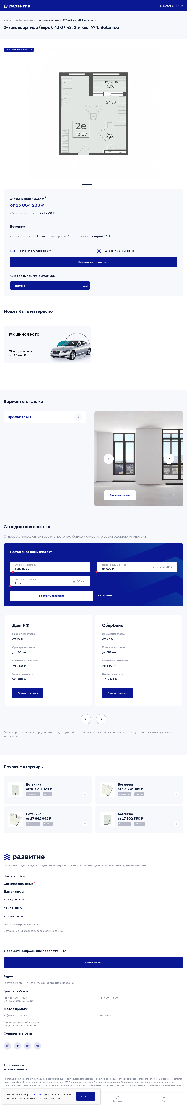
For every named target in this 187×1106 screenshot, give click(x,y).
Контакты (11, 916)
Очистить (19, 595)
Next (169, 459)
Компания (11, 908)
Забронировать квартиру (93, 262)
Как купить (12, 899)
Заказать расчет (120, 495)
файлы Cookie (35, 1094)
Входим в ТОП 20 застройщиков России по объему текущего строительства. (107, 865)
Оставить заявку (28, 693)
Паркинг (51, 285)
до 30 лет (48, 581)
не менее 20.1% (134, 567)
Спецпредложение (19, 884)
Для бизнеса (14, 891)
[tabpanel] (93, 114)
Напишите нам (93, 962)
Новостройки (14, 876)
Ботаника (17, 227)
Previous (109, 459)
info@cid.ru (105, 1015)
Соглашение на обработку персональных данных (33, 930)
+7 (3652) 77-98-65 (171, 6)
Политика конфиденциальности (22, 924)
